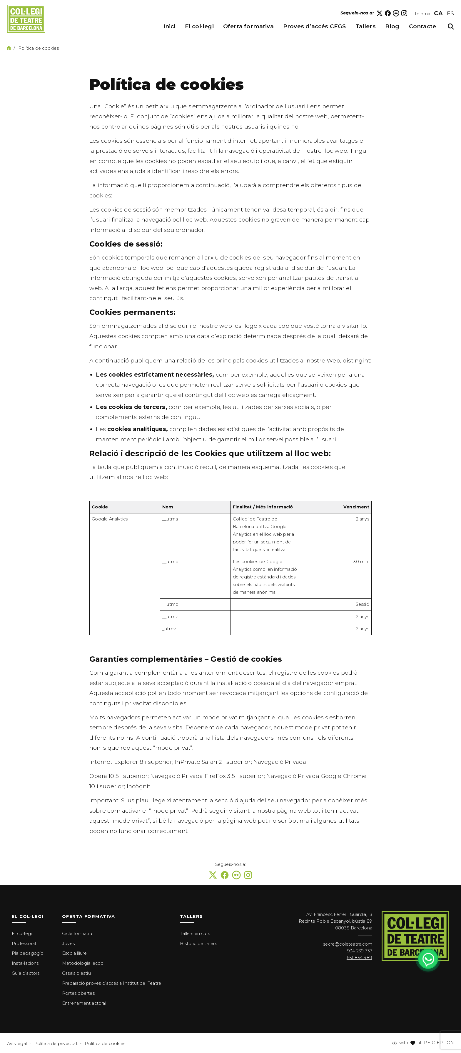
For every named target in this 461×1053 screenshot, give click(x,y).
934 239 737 (359, 951)
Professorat (24, 943)
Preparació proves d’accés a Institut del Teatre (111, 983)
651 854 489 (359, 957)
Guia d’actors (26, 973)
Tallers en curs (195, 933)
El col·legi (22, 933)
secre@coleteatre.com (347, 944)
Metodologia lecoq (82, 963)
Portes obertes (78, 993)
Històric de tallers (198, 943)
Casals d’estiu (76, 973)
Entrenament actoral (84, 1003)
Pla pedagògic (27, 953)
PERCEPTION (439, 1042)
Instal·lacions (25, 963)
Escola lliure (74, 953)
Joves (68, 943)
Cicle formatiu (77, 933)
